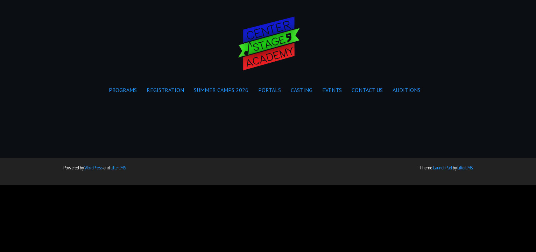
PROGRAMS (123, 89)
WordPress (93, 168)
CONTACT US (367, 89)
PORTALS (269, 89)
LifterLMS (118, 168)
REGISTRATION (165, 89)
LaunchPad (442, 168)
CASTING (301, 89)
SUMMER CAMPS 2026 (221, 89)
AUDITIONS (407, 89)
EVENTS (332, 89)
